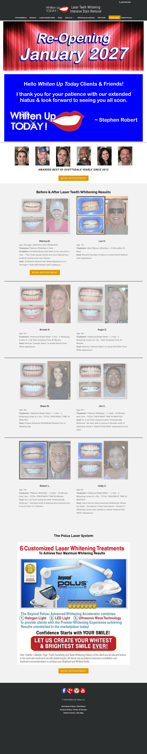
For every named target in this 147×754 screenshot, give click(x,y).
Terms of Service (80, 710)
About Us (68, 18)
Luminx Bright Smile (47, 18)
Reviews (33, 18)
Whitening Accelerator (86, 18)
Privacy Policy (66, 710)
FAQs (60, 18)
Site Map (79, 713)
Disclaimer (81, 706)
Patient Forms (126, 18)
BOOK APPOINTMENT (73, 178)
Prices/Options (21, 18)
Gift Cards (102, 18)
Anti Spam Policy (68, 706)
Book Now (114, 18)
